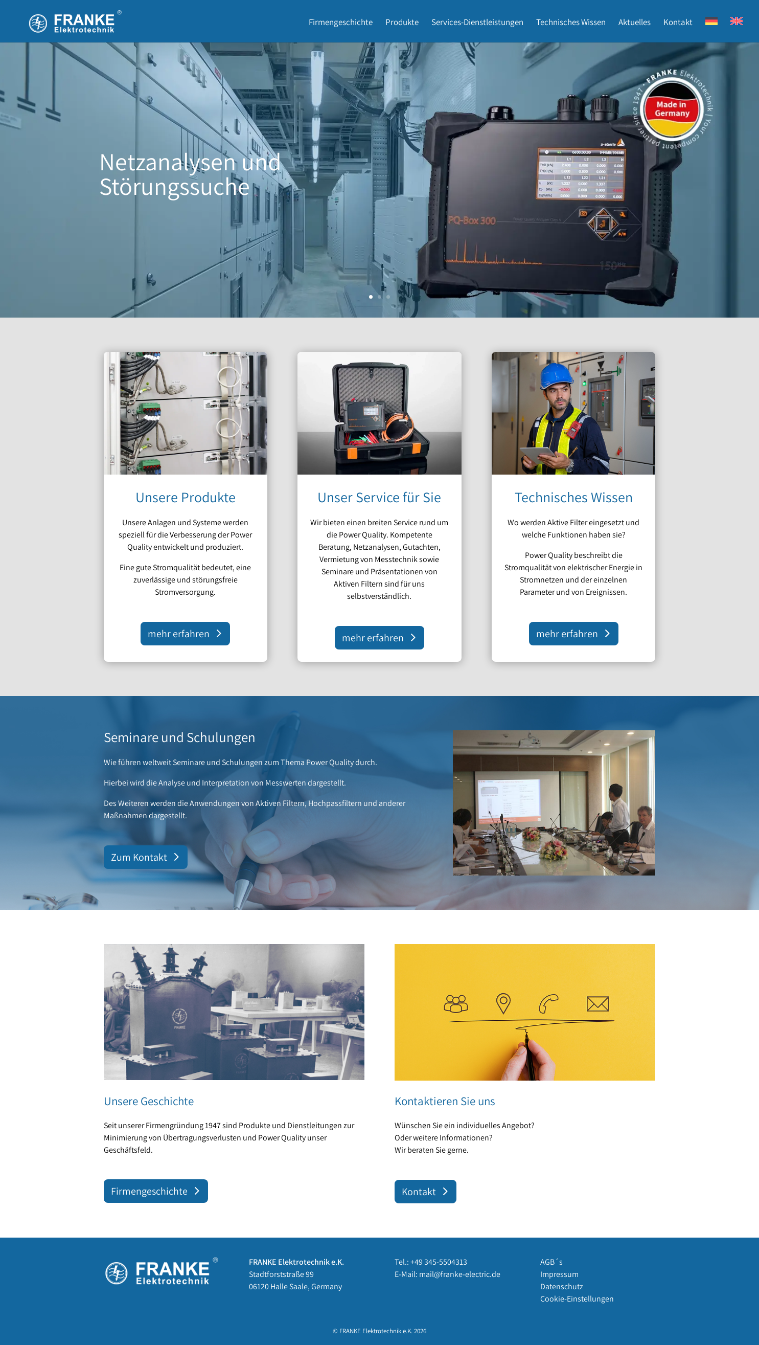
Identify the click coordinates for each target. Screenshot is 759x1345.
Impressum (559, 1274)
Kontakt (678, 23)
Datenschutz (561, 1286)
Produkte (402, 23)
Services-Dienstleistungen (477, 23)
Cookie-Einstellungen (577, 1298)
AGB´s (551, 1262)
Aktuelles (634, 23)
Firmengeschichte (341, 23)
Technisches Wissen (571, 23)
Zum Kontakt (139, 857)
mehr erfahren (179, 633)
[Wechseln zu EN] (736, 29)
